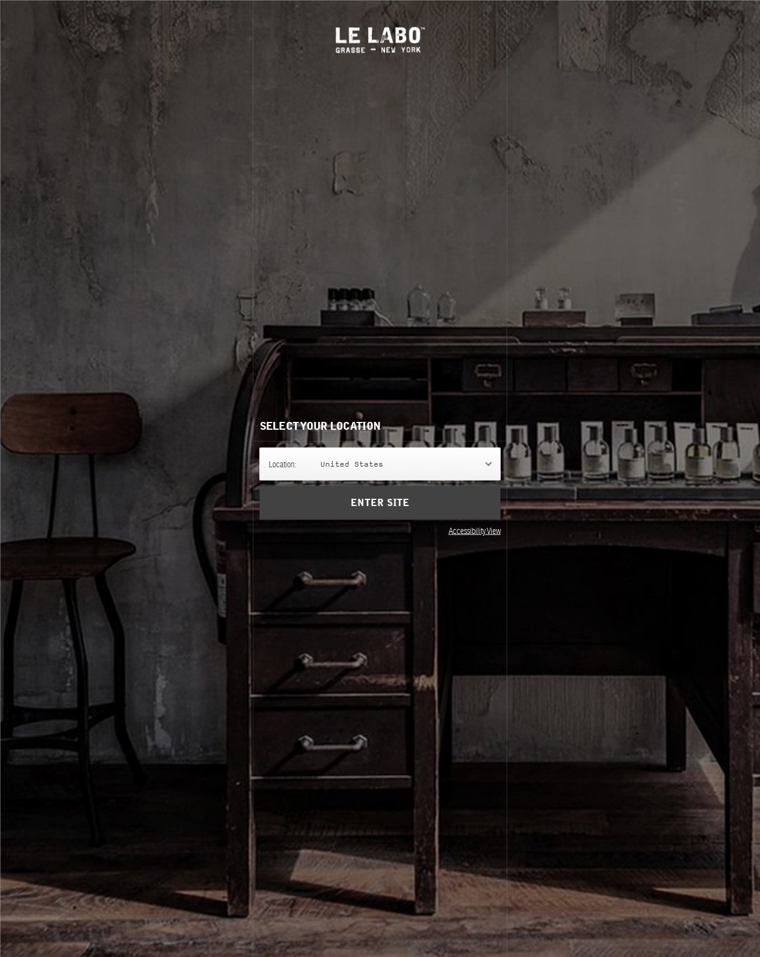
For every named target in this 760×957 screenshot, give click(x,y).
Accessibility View (475, 530)
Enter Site (380, 502)
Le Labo (380, 40)
